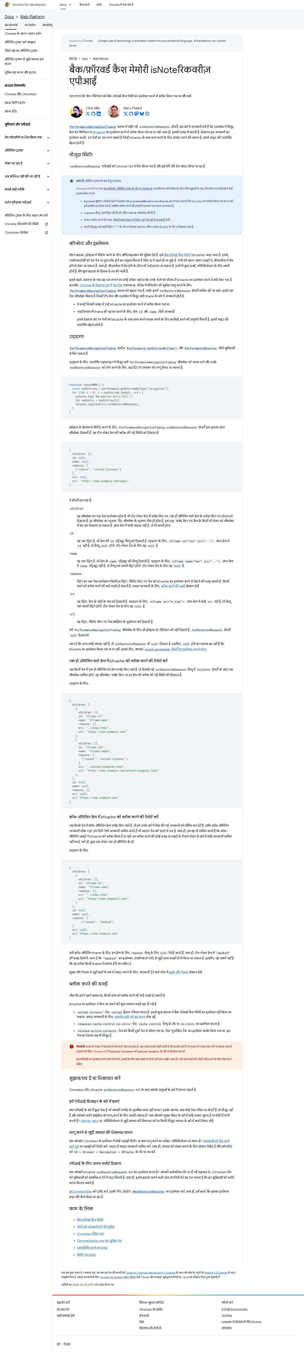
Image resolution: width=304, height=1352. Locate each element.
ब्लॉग (99, 4)
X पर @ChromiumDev (235, 1309)
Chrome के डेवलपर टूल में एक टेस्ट (101, 285)
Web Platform (32, 16)
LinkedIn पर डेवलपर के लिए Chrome (241, 1321)
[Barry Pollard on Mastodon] (136, 115)
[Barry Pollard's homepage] (147, 115)
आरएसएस (226, 1327)
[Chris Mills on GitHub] (93, 115)
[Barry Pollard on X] (126, 115)
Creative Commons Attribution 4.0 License (150, 1272)
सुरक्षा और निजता (178, 972)
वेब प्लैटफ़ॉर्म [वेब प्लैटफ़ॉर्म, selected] (11, 25)
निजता (67, 1343)
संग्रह (141, 1321)
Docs (9, 16)
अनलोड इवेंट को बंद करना (130, 1017)
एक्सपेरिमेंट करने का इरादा (92, 1248)
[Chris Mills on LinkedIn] (99, 115)
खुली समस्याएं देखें (65, 1315)
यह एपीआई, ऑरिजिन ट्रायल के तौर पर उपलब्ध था (128, 188)
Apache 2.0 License (216, 1272)
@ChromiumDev (80, 1192)
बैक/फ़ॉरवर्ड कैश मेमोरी (177, 255)
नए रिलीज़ (29, 25)
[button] (23, 137)
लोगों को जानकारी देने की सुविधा (96, 1227)
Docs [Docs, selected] (63, 4)
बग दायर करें (63, 1309)
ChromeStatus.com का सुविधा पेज (99, 1241)
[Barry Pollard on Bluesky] (142, 115)
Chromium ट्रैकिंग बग (90, 1234)
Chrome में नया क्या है (121, 4)
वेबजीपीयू (47, 25)
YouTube (227, 1315)
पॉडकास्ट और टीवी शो (150, 1327)
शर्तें (58, 1343)
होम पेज (73, 58)
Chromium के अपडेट (151, 1309)
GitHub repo (89, 1121)
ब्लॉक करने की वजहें (173, 586)
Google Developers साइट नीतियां (118, 1277)
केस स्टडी (84, 4)
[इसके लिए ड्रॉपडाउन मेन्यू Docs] (71, 4)
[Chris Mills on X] (88, 115)
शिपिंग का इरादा (86, 1255)
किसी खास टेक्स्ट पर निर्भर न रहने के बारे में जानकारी (139, 220)
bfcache (99, 132)
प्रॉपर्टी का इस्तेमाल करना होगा (175, 649)
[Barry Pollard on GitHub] (131, 115)
